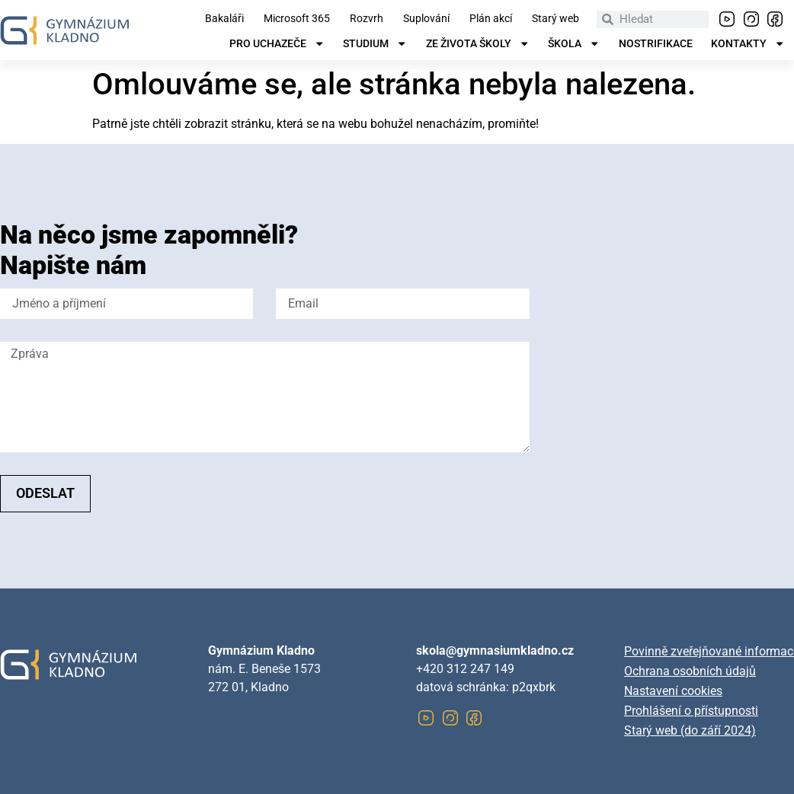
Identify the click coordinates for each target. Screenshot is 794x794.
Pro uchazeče (277, 44)
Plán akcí (490, 19)
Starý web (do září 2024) (690, 730)
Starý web (555, 19)
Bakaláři (224, 19)
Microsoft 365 (297, 19)
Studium (375, 44)
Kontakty (748, 44)
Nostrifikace (656, 44)
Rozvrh (366, 19)
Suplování (426, 19)
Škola (574, 44)
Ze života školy (478, 44)
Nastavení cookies (673, 691)
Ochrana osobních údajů (690, 671)
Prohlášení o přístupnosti (691, 710)
